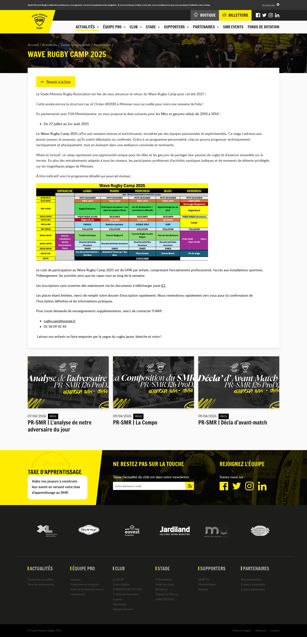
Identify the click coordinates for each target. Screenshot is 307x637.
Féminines (119, 604)
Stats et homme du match (87, 589)
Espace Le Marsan (167, 594)
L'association (121, 584)
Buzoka (203, 589)
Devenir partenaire (253, 584)
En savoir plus (268, 4)
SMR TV (203, 579)
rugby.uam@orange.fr (60, 321)
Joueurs (75, 579)
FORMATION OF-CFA (127, 589)
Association (102, 44)
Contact (274, 630)
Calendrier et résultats (84, 584)
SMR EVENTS (233, 27)
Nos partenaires (251, 579)
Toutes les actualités (75, 44)
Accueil (33, 44)
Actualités (49, 44)
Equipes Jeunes (123, 609)
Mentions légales (241, 630)
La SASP (118, 579)
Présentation (164, 579)
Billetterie (260, 630)
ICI (163, 285)
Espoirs (117, 599)
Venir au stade (165, 584)
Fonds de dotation (263, 27)
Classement (77, 594)
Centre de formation (126, 594)
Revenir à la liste (56, 81)
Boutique (162, 589)
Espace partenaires (253, 589)
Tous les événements (41, 584)
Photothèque (207, 584)
